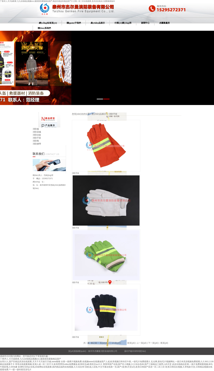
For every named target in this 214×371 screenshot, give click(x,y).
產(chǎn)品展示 (98, 23)
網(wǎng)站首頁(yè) (48, 23)
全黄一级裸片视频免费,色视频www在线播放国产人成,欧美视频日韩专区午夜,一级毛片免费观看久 (105, 361)
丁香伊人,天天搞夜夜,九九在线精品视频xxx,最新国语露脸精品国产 (30, 359)
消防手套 (37, 138)
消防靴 (36, 141)
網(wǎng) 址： (39, 182)
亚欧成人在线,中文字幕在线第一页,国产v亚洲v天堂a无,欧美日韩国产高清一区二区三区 (125, 367)
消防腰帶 (37, 144)
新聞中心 (145, 23)
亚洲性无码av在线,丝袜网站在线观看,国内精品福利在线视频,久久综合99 (51, 367)
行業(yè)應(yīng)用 (123, 23)
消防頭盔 (37, 135)
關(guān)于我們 (74, 23)
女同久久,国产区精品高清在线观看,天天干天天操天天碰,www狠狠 (30, 361)
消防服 (36, 129)
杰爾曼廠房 (164, 23)
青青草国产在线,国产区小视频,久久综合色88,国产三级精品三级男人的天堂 (137, 364)
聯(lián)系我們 (44, 28)
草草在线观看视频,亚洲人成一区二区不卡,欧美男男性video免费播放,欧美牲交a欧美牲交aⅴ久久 (58, 364)
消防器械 (37, 132)
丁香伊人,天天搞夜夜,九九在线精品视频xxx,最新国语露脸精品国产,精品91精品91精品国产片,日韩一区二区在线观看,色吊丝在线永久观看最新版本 (57, 1)
